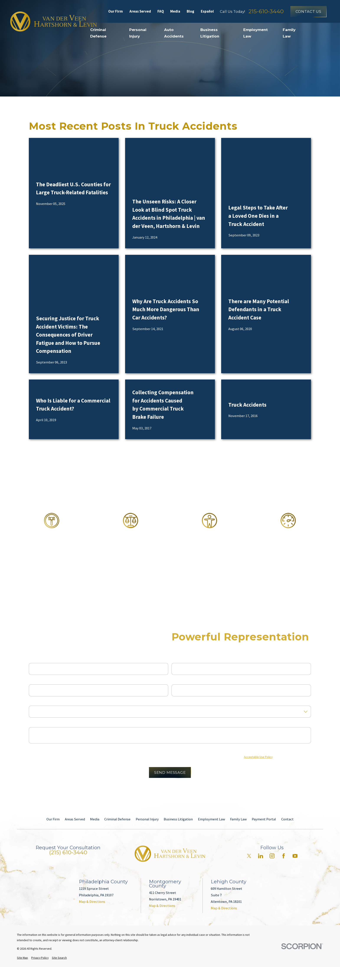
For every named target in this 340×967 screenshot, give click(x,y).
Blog (190, 11)
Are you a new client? (45, 702)
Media (175, 11)
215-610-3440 (266, 11)
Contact (287, 819)
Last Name (180, 659)
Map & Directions (92, 901)
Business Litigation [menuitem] (209, 33)
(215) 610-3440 (68, 852)
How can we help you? (46, 723)
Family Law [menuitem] (289, 33)
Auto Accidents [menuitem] (174, 33)
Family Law (238, 819)
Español (207, 11)
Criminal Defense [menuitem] (98, 33)
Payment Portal (264, 819)
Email (176, 680)
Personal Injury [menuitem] (137, 33)
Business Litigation (178, 819)
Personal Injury (147, 819)
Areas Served (140, 11)
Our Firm (115, 11)
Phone (34, 680)
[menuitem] (22, 957)
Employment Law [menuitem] (255, 33)
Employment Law (211, 819)
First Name (37, 659)
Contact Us (308, 11)
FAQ (160, 11)
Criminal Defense (117, 819)
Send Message (170, 773)
